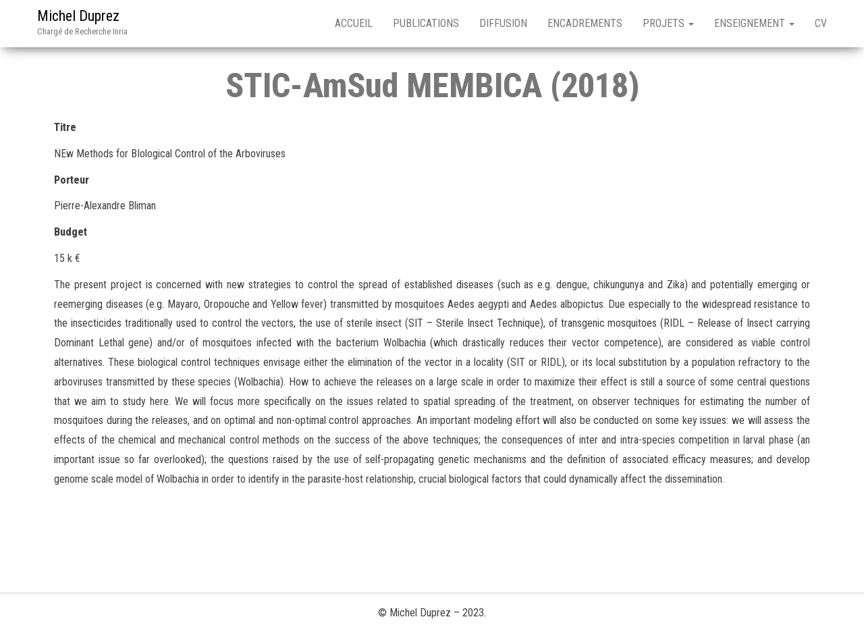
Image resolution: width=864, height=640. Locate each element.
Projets (668, 23)
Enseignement (754, 23)
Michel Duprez (78, 15)
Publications (426, 23)
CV (821, 23)
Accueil (354, 23)
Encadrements (584, 23)
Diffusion (503, 23)
